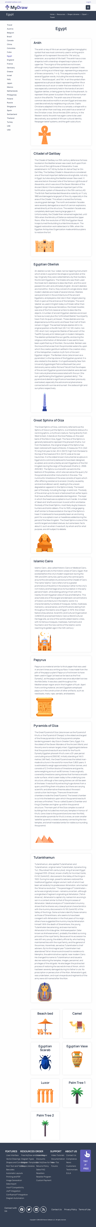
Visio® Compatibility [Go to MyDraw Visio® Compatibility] (15, 1187)
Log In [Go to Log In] (88, 2)
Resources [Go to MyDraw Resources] (61, 14)
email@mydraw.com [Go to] (13, 2)
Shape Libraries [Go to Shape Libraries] (73, 14)
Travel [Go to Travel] (52, 17)
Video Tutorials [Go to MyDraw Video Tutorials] (57, 1155)
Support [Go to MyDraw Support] (56, 1151)
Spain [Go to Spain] (9, 110)
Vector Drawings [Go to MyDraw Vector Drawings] (13, 1159)
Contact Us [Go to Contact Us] (71, 1155)
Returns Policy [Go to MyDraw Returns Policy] (42, 1166)
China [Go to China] (9, 44)
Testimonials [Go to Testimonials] (72, 1169)
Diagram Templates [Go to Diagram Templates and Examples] (29, 1162)
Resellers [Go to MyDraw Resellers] (40, 1173)
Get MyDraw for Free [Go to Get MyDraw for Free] (45, 1162)
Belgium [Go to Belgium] (10, 32)
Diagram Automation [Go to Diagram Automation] (15, 1198)
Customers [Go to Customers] (71, 1166)
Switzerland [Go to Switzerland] (12, 114)
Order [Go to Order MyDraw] (39, 1151)
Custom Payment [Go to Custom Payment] (43, 1180)
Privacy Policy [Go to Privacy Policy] (70, 1209)
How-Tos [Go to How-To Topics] (55, 1162)
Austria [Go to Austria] (10, 29)
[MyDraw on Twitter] (29, 1209)
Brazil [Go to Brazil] (9, 36)
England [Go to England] (10, 60)
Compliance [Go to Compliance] (71, 1159)
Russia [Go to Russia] (10, 102)
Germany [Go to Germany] (11, 67)
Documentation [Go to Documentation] (58, 1159)
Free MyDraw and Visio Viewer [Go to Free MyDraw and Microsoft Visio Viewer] (33, 1155)
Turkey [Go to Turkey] (10, 122)
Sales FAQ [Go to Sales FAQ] (40, 1169)
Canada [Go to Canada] (10, 40)
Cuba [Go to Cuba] (9, 52)
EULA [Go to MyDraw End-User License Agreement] (68, 1173)
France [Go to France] (10, 64)
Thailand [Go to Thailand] (10, 118)
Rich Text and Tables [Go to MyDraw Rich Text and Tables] (15, 1166)
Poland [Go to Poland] (10, 98)
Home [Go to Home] (52, 14)
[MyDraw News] (43, 1209)
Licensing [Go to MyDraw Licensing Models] (40, 1155)
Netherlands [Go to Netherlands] (12, 91)
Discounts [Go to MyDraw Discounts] (40, 1159)
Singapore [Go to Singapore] (11, 106)
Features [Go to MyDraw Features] (11, 1151)
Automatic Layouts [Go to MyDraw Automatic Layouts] (14, 1173)
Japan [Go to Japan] (9, 83)
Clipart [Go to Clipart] (84, 14)
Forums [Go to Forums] (54, 1166)
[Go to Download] (85, 1161)
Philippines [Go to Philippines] (12, 95)
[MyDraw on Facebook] (22, 1209)
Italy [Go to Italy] (9, 79)
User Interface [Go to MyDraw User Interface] (12, 1155)
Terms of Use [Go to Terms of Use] (84, 1209)
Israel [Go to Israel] (9, 75)
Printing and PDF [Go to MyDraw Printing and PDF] (13, 1176)
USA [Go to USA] (8, 130)
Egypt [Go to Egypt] (9, 56)
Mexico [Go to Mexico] (10, 87)
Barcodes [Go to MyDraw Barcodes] (10, 1169)
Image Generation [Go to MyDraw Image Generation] (14, 1180)
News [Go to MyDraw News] (68, 1162)
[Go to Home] (16, 7)
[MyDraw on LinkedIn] (36, 1209)
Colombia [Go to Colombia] (11, 48)
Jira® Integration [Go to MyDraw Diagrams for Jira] (13, 1191)
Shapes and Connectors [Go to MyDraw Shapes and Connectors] (16, 1162)
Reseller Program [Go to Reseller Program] (43, 1176)
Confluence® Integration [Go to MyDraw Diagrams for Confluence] (17, 1194)
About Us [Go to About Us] (71, 1151)
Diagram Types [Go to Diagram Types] (27, 1159)
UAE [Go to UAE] (8, 126)
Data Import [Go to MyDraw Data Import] (11, 1184)
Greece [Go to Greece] (10, 71)
